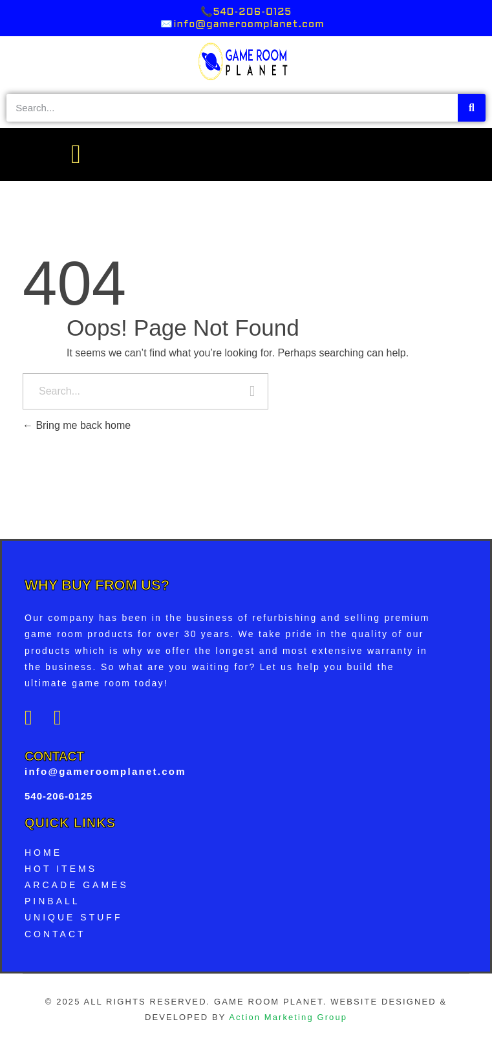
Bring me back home (77, 425)
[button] (75, 155)
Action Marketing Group (288, 1017)
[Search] (472, 108)
